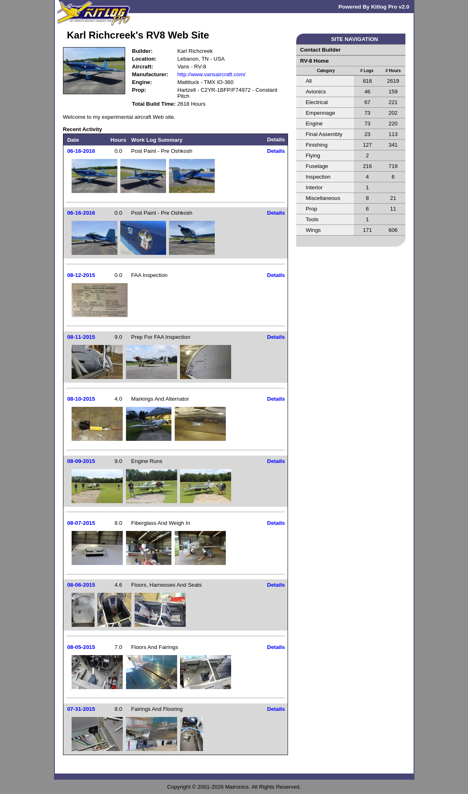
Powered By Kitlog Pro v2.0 (373, 7)
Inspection (318, 177)
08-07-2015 (81, 523)
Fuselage (317, 166)
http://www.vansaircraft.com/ (211, 74)
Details (276, 151)
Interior (314, 187)
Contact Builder (320, 50)
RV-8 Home (314, 61)
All (309, 81)
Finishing (316, 145)
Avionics (316, 91)
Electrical (317, 102)
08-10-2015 (81, 399)
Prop (311, 209)
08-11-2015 (81, 337)
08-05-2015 (81, 647)
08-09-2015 (81, 461)
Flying (313, 155)
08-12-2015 (81, 275)
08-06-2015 (81, 585)
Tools (312, 219)
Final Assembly (324, 134)
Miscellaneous (323, 198)
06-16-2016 (81, 151)
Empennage (320, 113)
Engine (314, 123)
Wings (313, 230)
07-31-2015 (81, 709)
